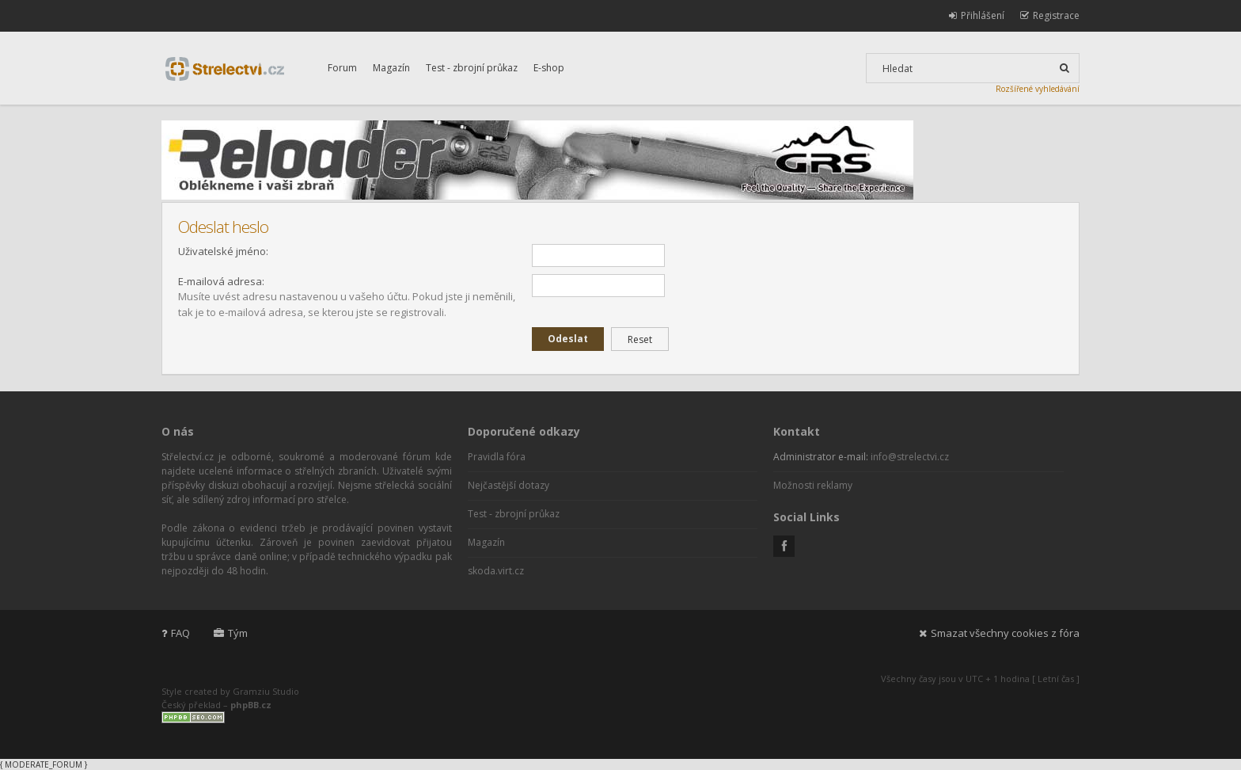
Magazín (391, 67)
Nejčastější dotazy (508, 485)
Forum (342, 67)
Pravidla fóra (497, 456)
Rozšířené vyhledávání (1038, 88)
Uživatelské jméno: (223, 251)
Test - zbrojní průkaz (472, 67)
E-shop (548, 67)
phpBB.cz (250, 705)
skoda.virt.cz (496, 571)
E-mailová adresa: (221, 281)
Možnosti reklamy (812, 485)
